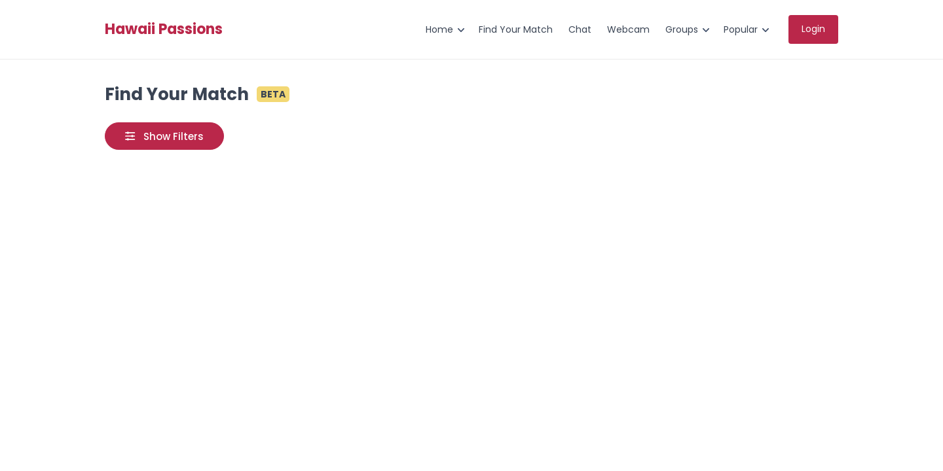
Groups (681, 29)
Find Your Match (516, 29)
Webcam (628, 29)
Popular (741, 29)
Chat (579, 29)
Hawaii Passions (164, 29)
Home (439, 29)
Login (813, 28)
